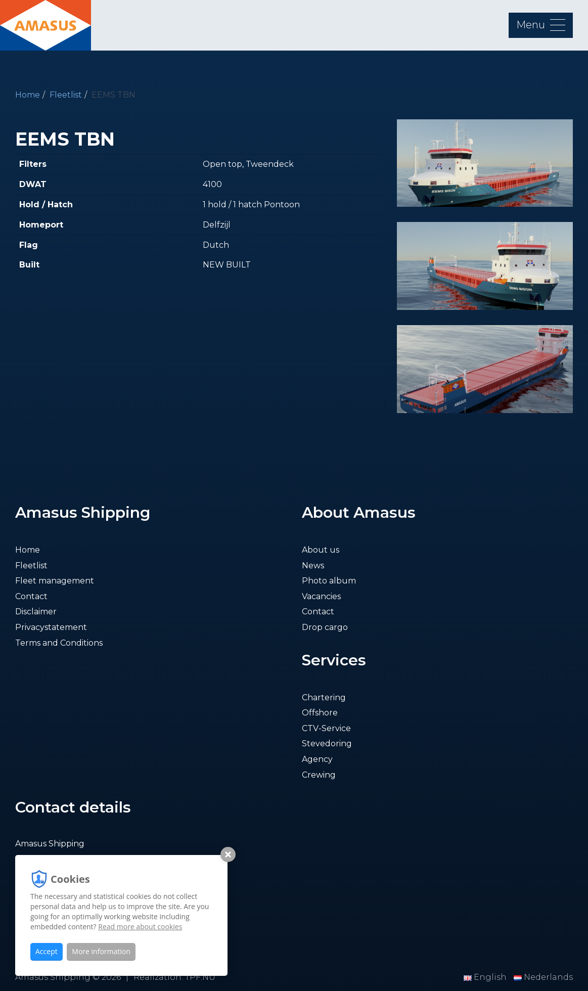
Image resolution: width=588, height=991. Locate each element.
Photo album (329, 580)
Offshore (320, 712)
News (313, 565)
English (486, 977)
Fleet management (54, 580)
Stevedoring (327, 743)
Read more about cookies (140, 926)
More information (101, 951)
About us (320, 550)
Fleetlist (66, 95)
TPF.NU (200, 977)
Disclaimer (36, 611)
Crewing (319, 775)
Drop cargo (325, 627)
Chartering (324, 697)
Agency (317, 759)
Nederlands (543, 977)
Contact (31, 596)
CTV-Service (326, 728)
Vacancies (321, 596)
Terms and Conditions (59, 643)
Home (27, 95)
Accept (46, 951)
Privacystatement (51, 627)
